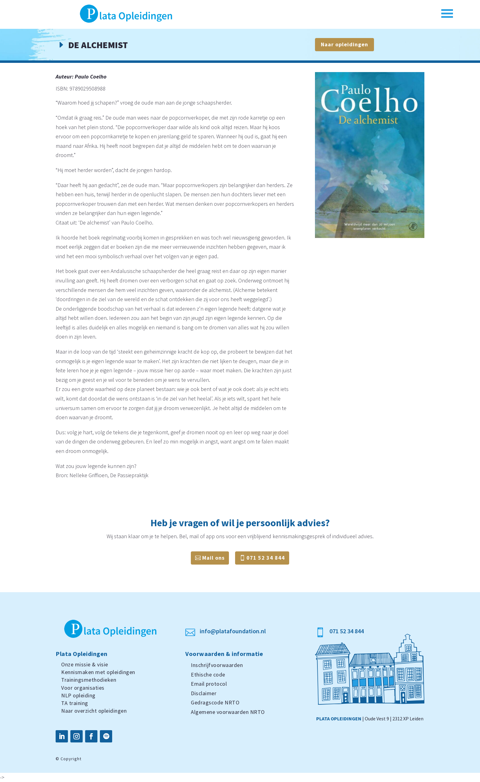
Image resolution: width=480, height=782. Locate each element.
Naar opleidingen (344, 44)
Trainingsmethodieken (88, 679)
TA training (74, 703)
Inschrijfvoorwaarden (217, 665)
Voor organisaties (82, 687)
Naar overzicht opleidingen (94, 710)
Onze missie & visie (84, 664)
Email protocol (209, 683)
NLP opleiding (78, 695)
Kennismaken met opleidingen (98, 672)
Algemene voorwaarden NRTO (228, 711)
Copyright (71, 758)
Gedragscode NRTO (215, 702)
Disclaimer (203, 693)
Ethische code (208, 674)
